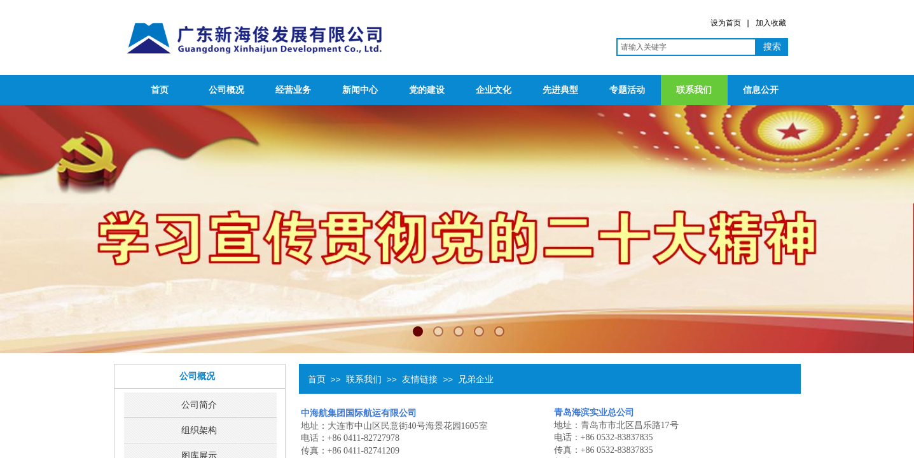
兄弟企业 (476, 379)
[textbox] (686, 47)
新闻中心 (360, 90)
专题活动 (627, 90)
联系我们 (694, 90)
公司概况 (226, 90)
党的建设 (427, 90)
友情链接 (420, 379)
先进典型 (560, 90)
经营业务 (293, 90)
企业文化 (493, 90)
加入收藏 (771, 22)
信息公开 (761, 90)
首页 (160, 90)
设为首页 (725, 22)
